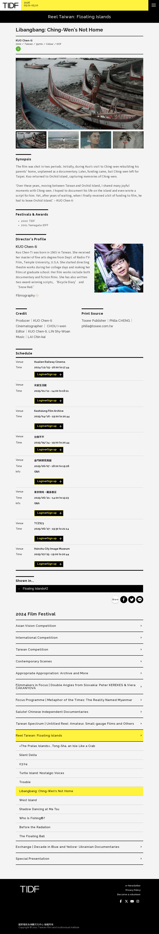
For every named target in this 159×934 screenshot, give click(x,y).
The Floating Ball (32, 836)
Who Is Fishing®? (32, 818)
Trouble (25, 782)
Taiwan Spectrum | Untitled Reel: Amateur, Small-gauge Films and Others (75, 723)
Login (40, 374)
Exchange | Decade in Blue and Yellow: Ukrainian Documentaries (67, 847)
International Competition (37, 637)
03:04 (23, 764)
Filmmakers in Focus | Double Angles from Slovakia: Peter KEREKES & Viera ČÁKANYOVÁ (76, 686)
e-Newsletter (133, 885)
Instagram (138, 901)
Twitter (126, 901)
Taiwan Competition (32, 649)
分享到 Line (139, 599)
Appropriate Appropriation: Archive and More (52, 673)
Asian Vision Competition (36, 626)
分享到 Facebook (123, 599)
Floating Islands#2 (35, 588)
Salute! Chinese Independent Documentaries (52, 712)
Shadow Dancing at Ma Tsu (39, 809)
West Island (28, 800)
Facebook (121, 901)
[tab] (79, 588)
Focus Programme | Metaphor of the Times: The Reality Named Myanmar (74, 700)
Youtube (132, 901)
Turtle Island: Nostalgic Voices (41, 773)
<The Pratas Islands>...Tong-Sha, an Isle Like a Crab (57, 746)
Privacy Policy (133, 890)
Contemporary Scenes (34, 661)
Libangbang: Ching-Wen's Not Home (46, 791)
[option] (79, 94)
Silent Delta (28, 755)
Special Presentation (32, 858)
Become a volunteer (129, 894)
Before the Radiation (34, 827)
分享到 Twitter (131, 599)
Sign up (51, 374)
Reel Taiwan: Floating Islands (39, 735)
